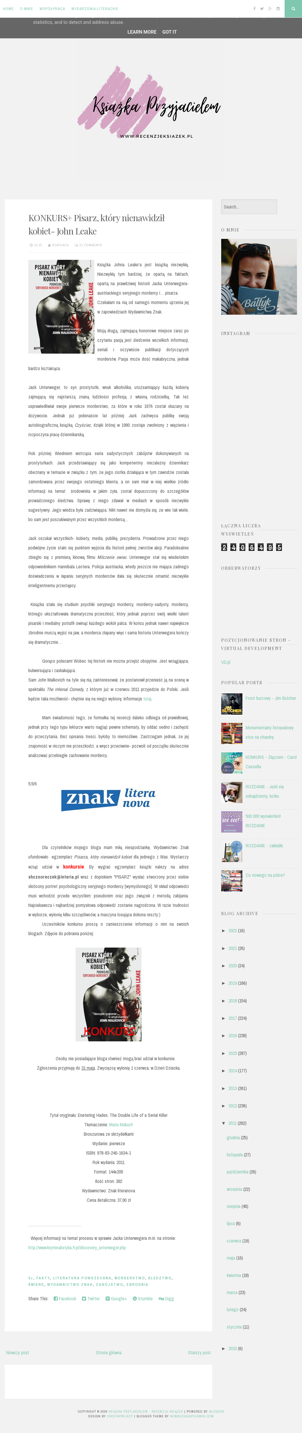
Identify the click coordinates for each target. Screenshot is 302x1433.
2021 (233, 948)
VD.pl (225, 662)
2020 (233, 965)
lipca (231, 1223)
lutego (233, 1309)
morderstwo (129, 1278)
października (237, 1171)
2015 (233, 1053)
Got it (169, 32)
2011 (233, 1123)
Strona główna (109, 1352)
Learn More (141, 32)
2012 (233, 1105)
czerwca (234, 1240)
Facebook (65, 1298)
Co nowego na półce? (265, 875)
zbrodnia (137, 1284)
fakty (43, 1278)
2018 (233, 1000)
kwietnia (234, 1275)
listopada (235, 1154)
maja (231, 1258)
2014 (233, 1070)
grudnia (233, 1137)
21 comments (91, 245)
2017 (233, 1018)
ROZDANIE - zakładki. (265, 845)
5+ (30, 1278)
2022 (233, 930)
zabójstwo (109, 1284)
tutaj (146, 698)
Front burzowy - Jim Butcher (271, 698)
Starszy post (199, 1352)
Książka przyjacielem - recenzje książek (146, 1411)
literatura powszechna (82, 1278)
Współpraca (52, 8)
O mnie (26, 8)
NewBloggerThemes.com (192, 1416)
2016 (233, 1035)
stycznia (234, 1327)
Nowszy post (17, 1352)
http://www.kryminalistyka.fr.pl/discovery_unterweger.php (77, 1247)
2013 (233, 1088)
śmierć (36, 1284)
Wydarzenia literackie (95, 8)
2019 (233, 983)
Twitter (91, 1298)
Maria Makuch (120, 1124)
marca (232, 1292)
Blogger (216, 1411)
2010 (233, 1348)
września (234, 1189)
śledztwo (160, 1278)
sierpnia (233, 1206)
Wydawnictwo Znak (70, 1284)
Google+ (116, 1298)
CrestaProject (120, 1416)
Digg (166, 1298)
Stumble (143, 1298)
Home (8, 8)
